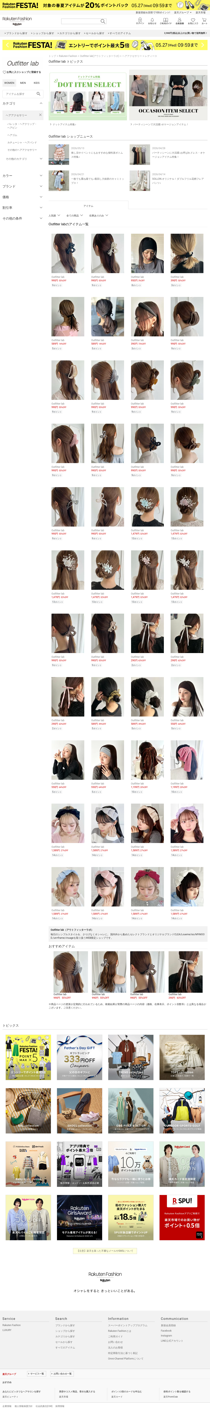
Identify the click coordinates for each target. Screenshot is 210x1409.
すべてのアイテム (65, 1340)
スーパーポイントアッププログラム (127, 1318)
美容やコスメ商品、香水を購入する (77, 1385)
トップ (52, 56)
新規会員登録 (168, 1318)
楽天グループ (181, 12)
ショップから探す (65, 1324)
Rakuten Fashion (68, 56)
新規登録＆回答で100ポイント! (153, 12)
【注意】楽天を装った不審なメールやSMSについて (105, 1244)
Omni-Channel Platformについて (126, 1351)
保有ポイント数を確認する (177, 1385)
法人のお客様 (115, 1340)
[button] (70, 968)
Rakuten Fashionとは (119, 1324)
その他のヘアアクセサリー (22, 149)
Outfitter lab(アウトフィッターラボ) (99, 56)
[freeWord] (22, 94)
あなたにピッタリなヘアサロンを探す (21, 1385)
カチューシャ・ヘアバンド (22, 142)
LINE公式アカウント (172, 1334)
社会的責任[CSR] (44, 1399)
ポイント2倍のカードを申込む (126, 1385)
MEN (23, 82)
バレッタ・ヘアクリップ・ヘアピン (22, 126)
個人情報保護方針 (24, 1399)
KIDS (37, 82)
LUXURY (6, 1323)
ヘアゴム (12, 135)
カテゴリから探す (65, 1329)
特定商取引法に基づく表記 (123, 1346)
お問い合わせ (115, 1335)
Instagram (166, 1328)
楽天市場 (200, 12)
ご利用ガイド (115, 1329)
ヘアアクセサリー (16, 115)
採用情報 (59, 1399)
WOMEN (9, 82)
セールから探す (64, 1335)
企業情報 (6, 1399)
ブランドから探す (65, 1318)
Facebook (166, 1324)
